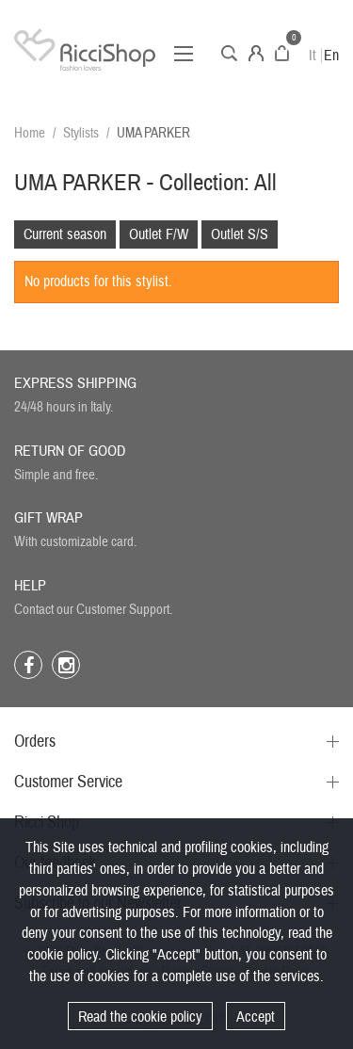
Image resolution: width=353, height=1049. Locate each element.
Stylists (81, 133)
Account (256, 53)
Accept (255, 1017)
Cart (282, 53)
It (312, 55)
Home (29, 133)
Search (229, 53)
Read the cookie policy (140, 1017)
